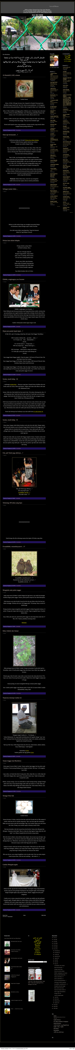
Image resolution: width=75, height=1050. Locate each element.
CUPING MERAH (54, 196)
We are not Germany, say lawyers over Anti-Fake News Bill (67, 144)
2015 (54, 941)
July (55, 960)
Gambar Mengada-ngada (10, 864)
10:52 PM (13, 542)
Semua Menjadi (66, 89)
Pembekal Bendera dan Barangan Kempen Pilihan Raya (67, 150)
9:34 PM (13, 415)
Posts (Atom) (10, 916)
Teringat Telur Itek (8, 796)
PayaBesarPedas (66, 131)
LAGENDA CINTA (54, 149)
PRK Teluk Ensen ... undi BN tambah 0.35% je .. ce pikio (54, 186)
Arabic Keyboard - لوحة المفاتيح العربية (61, 1025)
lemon (64, 184)
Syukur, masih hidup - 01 (10, 420)
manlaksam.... (65, 120)
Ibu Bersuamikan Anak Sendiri (16, 958)
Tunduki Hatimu (66, 196)
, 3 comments (18, 693)
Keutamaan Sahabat (53, 121)
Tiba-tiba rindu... (53, 134)
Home (24, 915)
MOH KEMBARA (66, 176)
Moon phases (56, 1028)
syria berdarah (66, 154)
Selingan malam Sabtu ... (10, 189)
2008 (54, 1008)
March (56, 999)
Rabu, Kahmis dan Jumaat (11, 631)
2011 (54, 948)
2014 (54, 943)
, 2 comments (17, 326)
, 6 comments (18, 448)
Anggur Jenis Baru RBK (67, 188)
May (55, 963)
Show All (58, 206)
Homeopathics (56, 1030)
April (56, 997)
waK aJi (64, 202)
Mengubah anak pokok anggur (12, 590)
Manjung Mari (66, 170)
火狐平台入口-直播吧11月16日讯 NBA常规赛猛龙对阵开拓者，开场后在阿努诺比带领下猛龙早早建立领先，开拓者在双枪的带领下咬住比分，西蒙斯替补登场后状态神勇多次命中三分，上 (67, 102)
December (56, 950)
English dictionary (57, 1019)
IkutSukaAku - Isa (53, 94)
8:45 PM (13, 326)
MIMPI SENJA (66, 191)
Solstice (55, 1015)
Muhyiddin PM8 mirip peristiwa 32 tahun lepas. (54, 90)
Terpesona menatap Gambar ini (12, 698)
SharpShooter (65, 148)
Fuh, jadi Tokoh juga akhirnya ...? (13, 453)
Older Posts (43, 915)
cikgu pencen (52, 155)
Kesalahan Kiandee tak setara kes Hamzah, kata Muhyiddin (67, 73)
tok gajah (65, 126)
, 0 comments (18, 236)
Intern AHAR (65, 68)
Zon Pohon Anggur (66, 187)
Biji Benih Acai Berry (15, 991)
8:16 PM (13, 130)
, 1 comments (17, 498)
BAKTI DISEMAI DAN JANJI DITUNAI (53, 175)
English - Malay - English (58, 1026)
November (57, 952)
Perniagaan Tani (53, 179)
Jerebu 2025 (65, 86)
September (57, 956)
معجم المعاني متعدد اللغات (59, 1032)
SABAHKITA (65, 109)
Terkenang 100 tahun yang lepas (12, 503)
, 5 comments (17, 184)
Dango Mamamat (53, 184)
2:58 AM (13, 498)
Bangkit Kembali (53, 201)
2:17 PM (13, 184)
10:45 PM (13, 860)
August (56, 958)
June (55, 961)
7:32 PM (13, 626)
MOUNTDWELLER (67, 141)
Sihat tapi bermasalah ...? (10, 135)
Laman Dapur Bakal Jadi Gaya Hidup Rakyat (12, 938)
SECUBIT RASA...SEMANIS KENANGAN (66, 166)
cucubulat (52, 133)
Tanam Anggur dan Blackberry (12, 761)
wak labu (64, 71)
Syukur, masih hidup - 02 (10, 379)
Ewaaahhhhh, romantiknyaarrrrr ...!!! (14, 546)
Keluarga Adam (53, 124)
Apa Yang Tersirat (53, 82)
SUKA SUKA (65, 85)
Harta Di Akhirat (53, 113)
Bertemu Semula (53, 107)
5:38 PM (13, 756)
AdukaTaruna (53, 88)
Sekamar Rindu (66, 136)
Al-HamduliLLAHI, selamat (11, 75)
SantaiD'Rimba (54, 6)
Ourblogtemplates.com (20, 1048)
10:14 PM (13, 693)
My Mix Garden (66, 183)
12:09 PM (13, 448)
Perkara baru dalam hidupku (11, 240)
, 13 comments (18, 130)
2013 (54, 945)
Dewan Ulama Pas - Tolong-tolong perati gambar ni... (66, 172)
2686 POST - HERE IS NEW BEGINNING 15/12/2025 (67, 81)
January (56, 1002)
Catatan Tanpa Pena (54, 116)
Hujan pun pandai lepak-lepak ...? (13, 331)
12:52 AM (13, 374)
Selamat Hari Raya (66, 209)
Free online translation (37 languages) (61, 1021)
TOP (74, 1048)
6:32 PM (13, 909)
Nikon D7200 (52, 165)
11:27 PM (13, 791)
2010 (54, 1004)
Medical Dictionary (57, 1023)
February (56, 1000)
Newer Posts (5, 915)
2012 (54, 946)
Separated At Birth (53, 161)
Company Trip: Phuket (54, 130)
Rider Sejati (65, 159)
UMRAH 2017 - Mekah (54, 117)
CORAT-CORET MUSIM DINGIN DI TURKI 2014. (66, 179)
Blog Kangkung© (53, 190)
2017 (54, 937)
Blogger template (4, 1048)
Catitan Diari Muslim (54, 164)
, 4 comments (18, 374)
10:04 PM (13, 585)
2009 (54, 1006)
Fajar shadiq (52, 120)
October (56, 954)
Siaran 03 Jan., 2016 (53, 146)
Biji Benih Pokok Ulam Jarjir (16, 941)
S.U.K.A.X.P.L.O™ (66, 67)
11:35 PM (13, 236)
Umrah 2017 (52, 125)
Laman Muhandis (53, 160)
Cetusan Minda (53, 168)
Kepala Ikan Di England (15, 983)
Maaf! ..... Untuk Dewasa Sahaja (17, 1008)
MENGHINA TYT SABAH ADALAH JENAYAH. (53, 84)
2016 (54, 939)
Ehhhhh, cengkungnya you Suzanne (13, 279)
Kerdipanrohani (53, 106)
